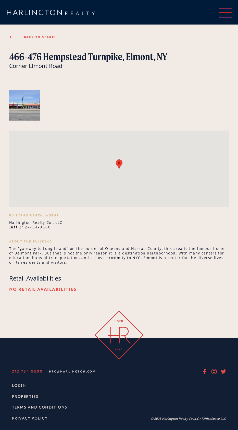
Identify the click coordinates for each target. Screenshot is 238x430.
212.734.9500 (27, 371)
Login (19, 385)
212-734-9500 (35, 227)
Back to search (33, 37)
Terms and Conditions (39, 407)
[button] (119, 164)
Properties (25, 396)
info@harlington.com (71, 371)
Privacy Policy (30, 418)
